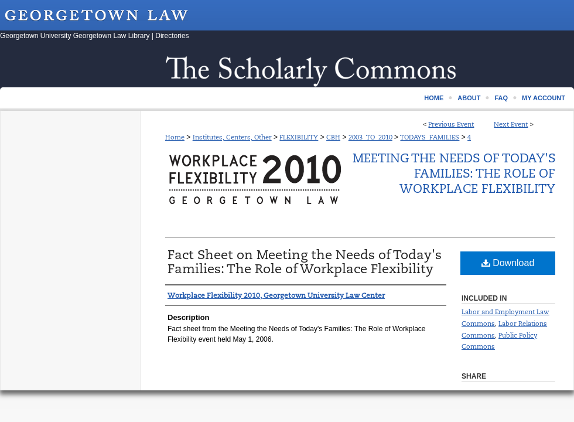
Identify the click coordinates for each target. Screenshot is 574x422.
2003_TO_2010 (370, 137)
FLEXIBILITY (298, 137)
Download (508, 263)
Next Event (511, 124)
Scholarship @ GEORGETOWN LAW (287, 69)
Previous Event (451, 124)
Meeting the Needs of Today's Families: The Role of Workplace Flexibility (454, 173)
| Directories (170, 36)
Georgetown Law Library (111, 36)
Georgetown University (35, 36)
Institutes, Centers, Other (232, 137)
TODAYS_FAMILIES (429, 137)
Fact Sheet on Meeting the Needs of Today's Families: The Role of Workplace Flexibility (305, 262)
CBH (333, 137)
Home (174, 137)
